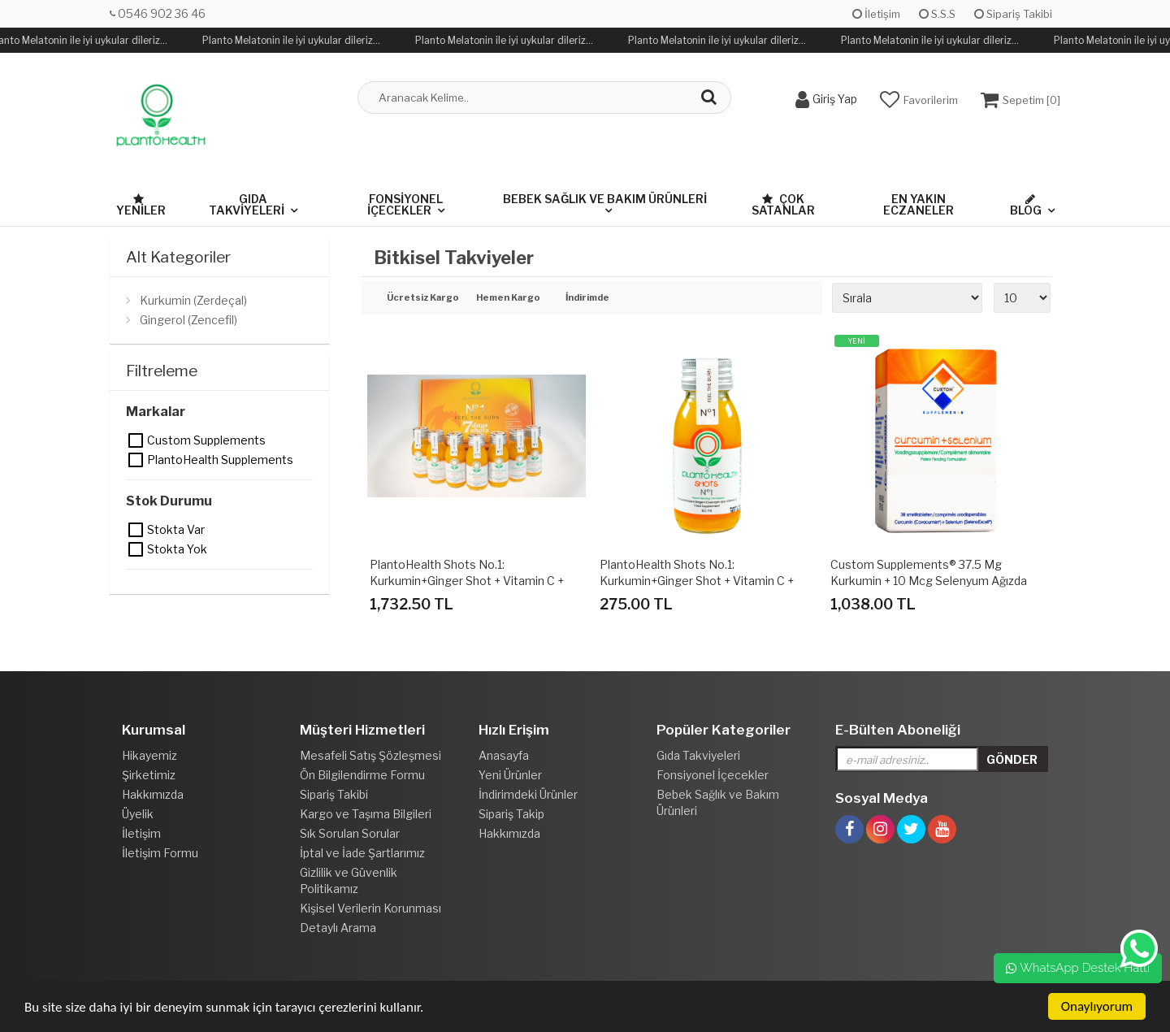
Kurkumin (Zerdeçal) (193, 300)
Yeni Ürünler (510, 775)
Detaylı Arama (338, 927)
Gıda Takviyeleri (246, 204)
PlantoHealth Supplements (136, 460)
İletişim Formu (160, 853)
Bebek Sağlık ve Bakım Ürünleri (605, 199)
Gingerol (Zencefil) (188, 320)
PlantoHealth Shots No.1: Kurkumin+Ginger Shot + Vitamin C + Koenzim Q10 (697, 580)
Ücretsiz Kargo (420, 298)
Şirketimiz (149, 775)
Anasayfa (504, 755)
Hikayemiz (149, 755)
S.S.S (937, 13)
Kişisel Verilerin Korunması (370, 908)
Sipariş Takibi (1013, 13)
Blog (1026, 205)
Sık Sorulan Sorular (350, 833)
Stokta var (136, 530)
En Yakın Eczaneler (918, 204)
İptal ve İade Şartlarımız (362, 853)
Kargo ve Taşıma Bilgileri (365, 814)
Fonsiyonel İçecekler (405, 204)
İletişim (876, 13)
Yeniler (141, 205)
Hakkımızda (153, 794)
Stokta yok (136, 549)
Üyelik (138, 814)
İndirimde (587, 298)
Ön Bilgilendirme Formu (362, 775)
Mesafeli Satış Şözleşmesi (370, 755)
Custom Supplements (136, 440)
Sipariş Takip (511, 814)
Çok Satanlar (783, 204)
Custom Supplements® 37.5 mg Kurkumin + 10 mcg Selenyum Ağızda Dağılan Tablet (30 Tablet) (928, 580)
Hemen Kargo (508, 298)
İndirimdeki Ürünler (528, 794)
